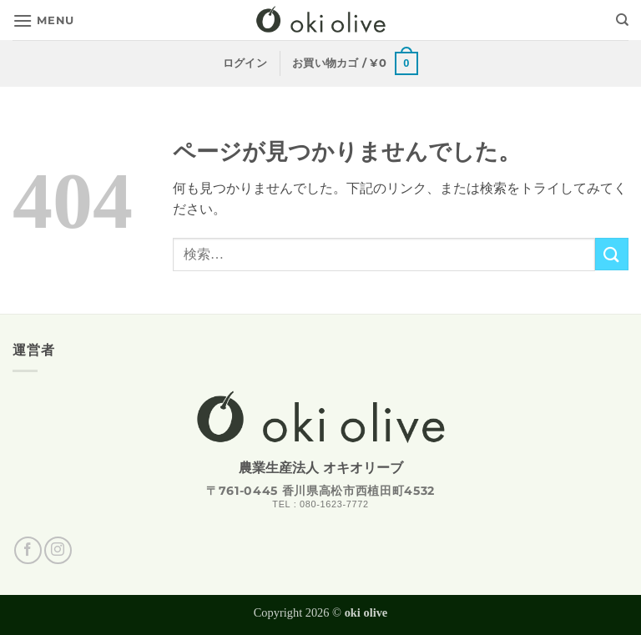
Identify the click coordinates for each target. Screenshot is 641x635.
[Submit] (611, 254)
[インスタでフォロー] (58, 550)
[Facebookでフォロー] (28, 550)
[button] (43, 20)
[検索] (622, 20)
